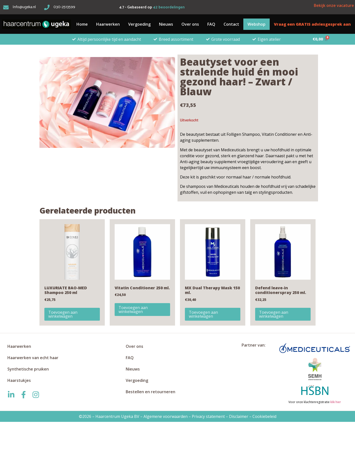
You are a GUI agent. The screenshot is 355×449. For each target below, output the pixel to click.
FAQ (211, 24)
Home (82, 24)
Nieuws (166, 24)
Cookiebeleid (264, 416)
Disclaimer (238, 416)
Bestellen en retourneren (150, 391)
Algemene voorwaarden (165, 416)
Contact (231, 24)
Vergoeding (139, 24)
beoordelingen (169, 7)
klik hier (335, 402)
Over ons (190, 24)
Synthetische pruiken (28, 369)
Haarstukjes (19, 380)
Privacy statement (208, 416)
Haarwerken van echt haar (32, 357)
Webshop (257, 24)
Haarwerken (108, 24)
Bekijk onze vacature (334, 5)
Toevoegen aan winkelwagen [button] (62, 314)
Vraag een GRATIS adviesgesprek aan (312, 24)
